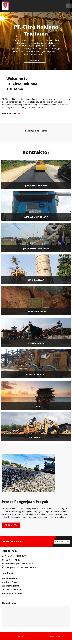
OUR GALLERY (11, 525)
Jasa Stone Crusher (10, 582)
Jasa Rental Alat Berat (11, 578)
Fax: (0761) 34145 (11, 560)
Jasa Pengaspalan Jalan (12, 593)
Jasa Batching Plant (10, 586)
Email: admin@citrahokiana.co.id (17, 563)
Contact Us (55, 636)
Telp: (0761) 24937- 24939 (14, 556)
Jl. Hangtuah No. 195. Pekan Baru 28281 (20, 567)
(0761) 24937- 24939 (63, 542)
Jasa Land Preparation (11, 589)
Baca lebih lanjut (9, 113)
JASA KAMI (34, 60)
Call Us (20, 636)
